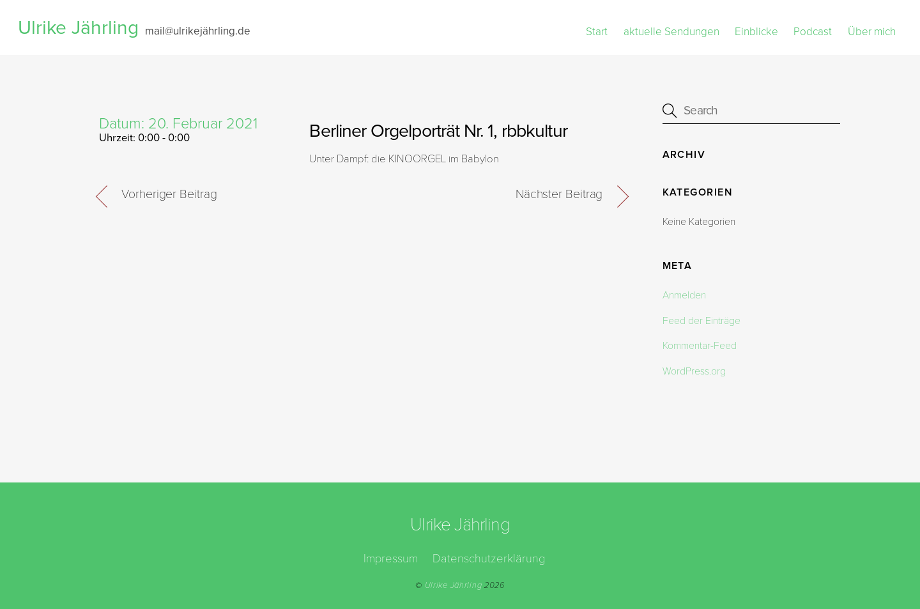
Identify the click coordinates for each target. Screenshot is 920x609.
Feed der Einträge (701, 320)
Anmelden (684, 295)
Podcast (812, 31)
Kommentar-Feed (700, 345)
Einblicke (756, 31)
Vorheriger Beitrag (169, 194)
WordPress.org (694, 371)
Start (597, 31)
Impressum (391, 558)
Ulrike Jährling (453, 585)
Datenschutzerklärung (489, 558)
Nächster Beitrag (559, 194)
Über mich (872, 31)
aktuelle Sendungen (671, 31)
